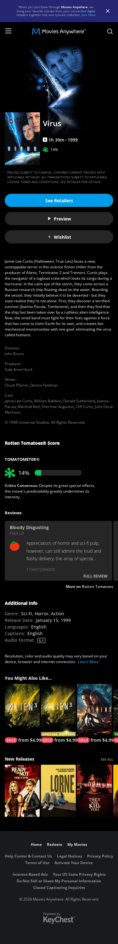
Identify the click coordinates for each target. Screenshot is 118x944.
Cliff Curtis (84, 406)
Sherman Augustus (58, 406)
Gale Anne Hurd (18, 369)
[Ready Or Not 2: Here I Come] (22, 791)
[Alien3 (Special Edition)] (58, 713)
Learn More (88, 661)
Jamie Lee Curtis (18, 401)
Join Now (88, 15)
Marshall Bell (29, 406)
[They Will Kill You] (94, 791)
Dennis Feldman (44, 385)
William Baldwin (47, 401)
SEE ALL (107, 759)
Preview (59, 219)
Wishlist (59, 237)
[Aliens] (94, 713)
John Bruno (14, 353)
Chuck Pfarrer (16, 385)
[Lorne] (58, 791)
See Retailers (59, 201)
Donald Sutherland (79, 401)
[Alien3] (22, 713)
